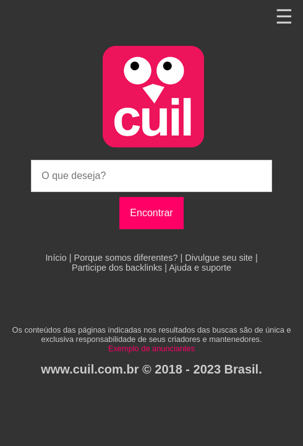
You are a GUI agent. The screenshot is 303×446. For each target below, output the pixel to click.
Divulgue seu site (220, 258)
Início (57, 258)
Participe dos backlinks (118, 268)
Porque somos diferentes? (127, 258)
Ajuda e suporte (200, 268)
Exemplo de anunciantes (151, 348)
